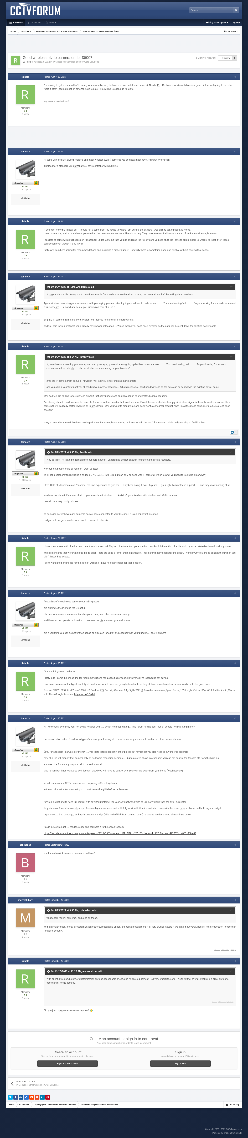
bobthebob (25, 845)
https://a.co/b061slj (83, 694)
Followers (225, 58)
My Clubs (25, 198)
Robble (29, 61)
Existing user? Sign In (217, 22)
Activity (36, 22)
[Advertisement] (124, 44)
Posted (53, 77)
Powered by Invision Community (227, 1133)
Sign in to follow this (207, 58)
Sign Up (236, 22)
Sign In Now (180, 1063)
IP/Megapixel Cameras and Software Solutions (76, 61)
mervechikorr (25, 900)
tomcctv (25, 151)
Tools (52, 22)
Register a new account (67, 1063)
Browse (18, 22)
